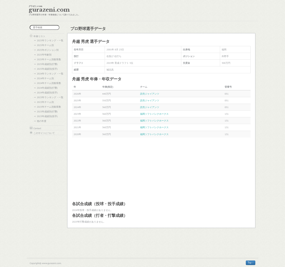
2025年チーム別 (45, 45)
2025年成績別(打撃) (47, 64)
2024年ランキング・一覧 (50, 73)
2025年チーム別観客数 (49, 59)
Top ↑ (251, 262)
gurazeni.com (49, 9)
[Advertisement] (161, 169)
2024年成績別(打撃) (47, 87)
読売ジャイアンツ (149, 93)
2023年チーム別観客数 (49, 106)
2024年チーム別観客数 (49, 83)
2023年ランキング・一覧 (50, 97)
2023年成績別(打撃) (47, 111)
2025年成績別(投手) (47, 68)
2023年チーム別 (45, 102)
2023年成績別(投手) (47, 116)
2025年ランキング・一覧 (50, 40)
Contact (37, 128)
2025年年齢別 (44, 54)
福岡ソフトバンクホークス (154, 113)
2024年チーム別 (45, 78)
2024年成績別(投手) (47, 92)
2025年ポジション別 (48, 49)
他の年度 (41, 120)
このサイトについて (44, 133)
